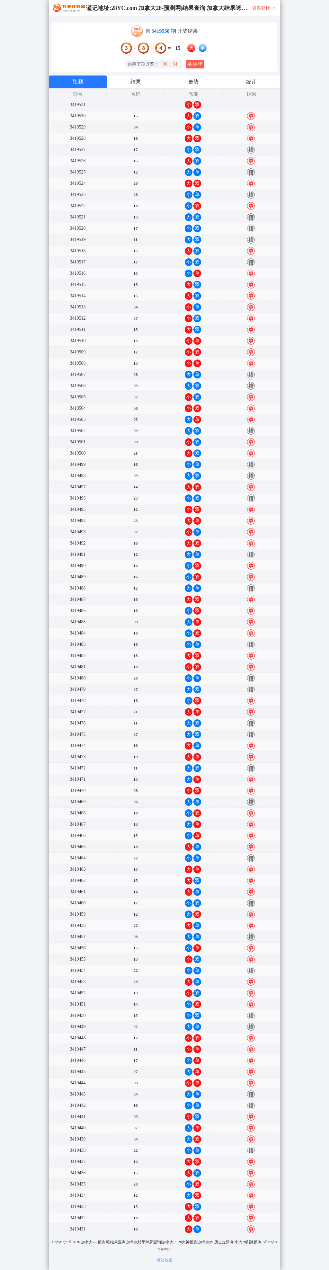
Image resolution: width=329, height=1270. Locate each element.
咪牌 (194, 64)
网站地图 (164, 1260)
